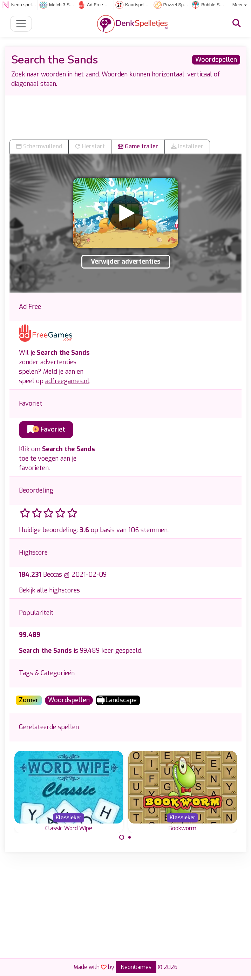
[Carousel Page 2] (129, 837)
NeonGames (136, 967)
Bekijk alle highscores (49, 590)
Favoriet (46, 429)
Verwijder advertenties (126, 261)
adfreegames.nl (67, 381)
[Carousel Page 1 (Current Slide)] (121, 837)
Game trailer (138, 146)
